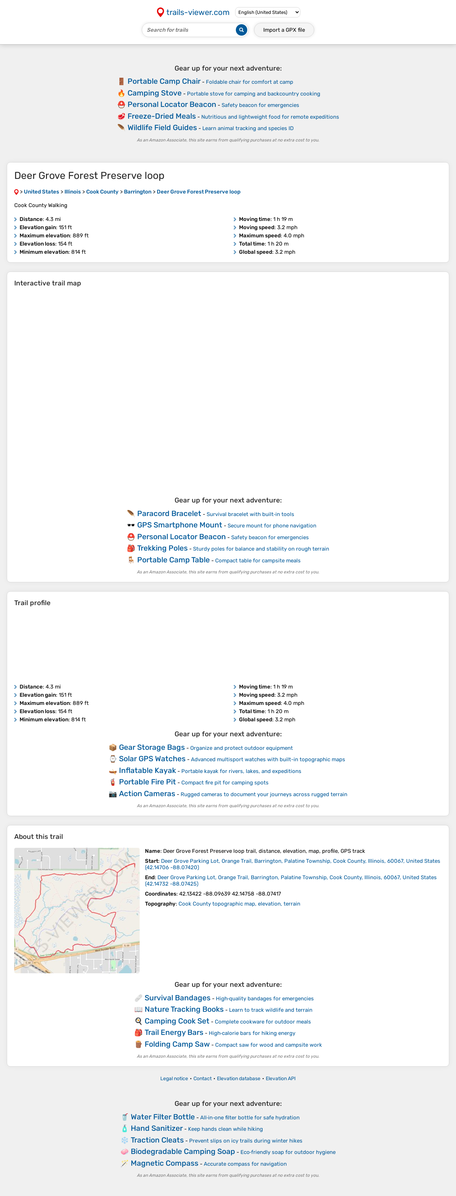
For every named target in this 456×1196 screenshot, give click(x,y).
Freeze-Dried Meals (162, 116)
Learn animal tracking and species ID (248, 128)
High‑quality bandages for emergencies (265, 998)
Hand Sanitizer (157, 1128)
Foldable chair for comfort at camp (249, 82)
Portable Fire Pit (147, 781)
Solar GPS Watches (152, 758)
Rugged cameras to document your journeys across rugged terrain (264, 794)
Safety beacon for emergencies (260, 105)
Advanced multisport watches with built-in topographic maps (268, 759)
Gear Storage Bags (152, 747)
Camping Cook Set (177, 1020)
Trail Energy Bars (174, 1032)
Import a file (284, 30)
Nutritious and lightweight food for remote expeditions (270, 117)
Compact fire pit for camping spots (225, 782)
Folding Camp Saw (177, 1044)
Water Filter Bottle (163, 1116)
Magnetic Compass (164, 1163)
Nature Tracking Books (184, 1009)
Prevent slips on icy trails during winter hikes (245, 1141)
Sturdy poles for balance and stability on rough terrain (261, 549)
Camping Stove (155, 92)
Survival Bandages (178, 997)
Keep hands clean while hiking (225, 1129)
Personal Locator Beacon (172, 104)
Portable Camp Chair (164, 81)
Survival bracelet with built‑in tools (250, 514)
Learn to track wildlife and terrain (270, 1010)
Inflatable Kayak (147, 770)
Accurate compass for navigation (245, 1164)
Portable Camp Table (173, 559)
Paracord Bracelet (169, 513)
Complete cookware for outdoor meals (263, 1022)
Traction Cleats (157, 1139)
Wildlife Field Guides (162, 127)
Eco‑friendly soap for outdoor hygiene (288, 1152)
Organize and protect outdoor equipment (241, 748)
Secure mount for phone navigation (272, 525)
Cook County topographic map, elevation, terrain (239, 904)
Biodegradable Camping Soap (183, 1151)
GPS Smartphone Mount (179, 524)
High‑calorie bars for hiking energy (252, 1033)
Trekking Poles (162, 547)
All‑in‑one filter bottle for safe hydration (250, 1117)
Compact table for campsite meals (258, 560)
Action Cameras (147, 793)
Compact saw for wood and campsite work (268, 1045)
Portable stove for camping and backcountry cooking (253, 94)
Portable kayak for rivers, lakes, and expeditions (241, 771)
